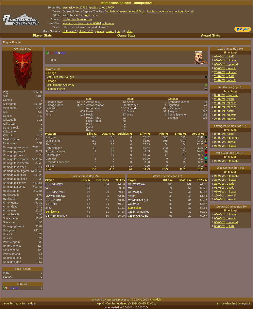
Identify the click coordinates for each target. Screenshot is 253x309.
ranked (110, 31)
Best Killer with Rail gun (60, 77)
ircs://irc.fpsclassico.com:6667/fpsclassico (88, 23)
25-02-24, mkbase (225, 72)
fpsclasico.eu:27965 (101, 7)
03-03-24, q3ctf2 (224, 56)
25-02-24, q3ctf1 (224, 76)
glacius (99, 31)
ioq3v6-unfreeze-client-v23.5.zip (125, 11)
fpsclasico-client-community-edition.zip (170, 11)
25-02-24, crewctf (225, 80)
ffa (118, 31)
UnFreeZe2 (86, 31)
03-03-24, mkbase (225, 60)
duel (129, 31)
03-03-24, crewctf (225, 68)
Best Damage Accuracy (59, 84)
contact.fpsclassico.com (77, 19)
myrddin (156, 299)
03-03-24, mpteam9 (226, 64)
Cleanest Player (55, 88)
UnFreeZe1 (70, 31)
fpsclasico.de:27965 (75, 7)
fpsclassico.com (88, 15)
